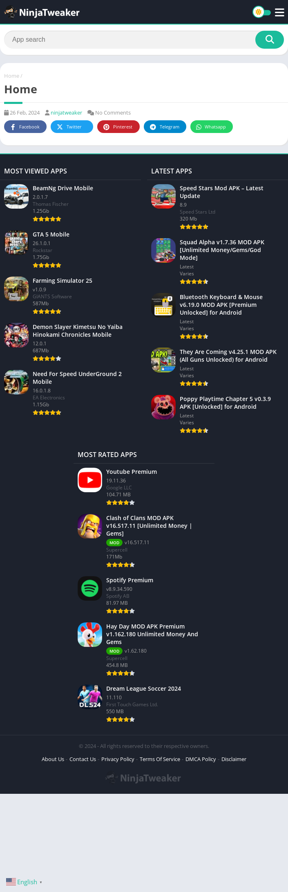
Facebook (24, 127)
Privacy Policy (117, 759)
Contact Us (82, 759)
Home (11, 75)
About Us (53, 759)
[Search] (144, 40)
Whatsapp (210, 127)
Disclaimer (233, 759)
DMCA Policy (200, 759)
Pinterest (117, 127)
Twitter (69, 127)
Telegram (164, 127)
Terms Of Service (160, 759)
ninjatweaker (66, 112)
